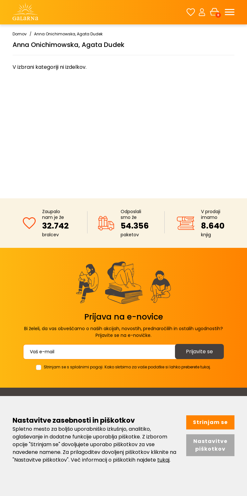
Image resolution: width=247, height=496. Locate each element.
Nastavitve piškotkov (210, 445)
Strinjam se (210, 422)
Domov (20, 34)
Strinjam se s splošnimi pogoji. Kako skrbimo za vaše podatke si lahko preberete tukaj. (127, 367)
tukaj (163, 460)
